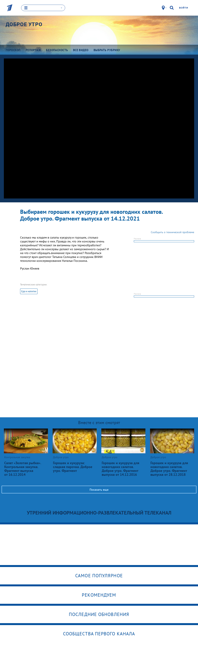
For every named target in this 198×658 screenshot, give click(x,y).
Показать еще (99, 489)
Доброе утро (24, 24)
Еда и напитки (28, 291)
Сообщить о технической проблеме (172, 232)
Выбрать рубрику (107, 50)
